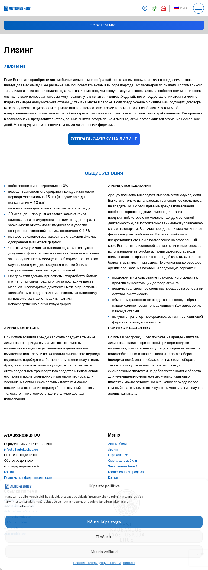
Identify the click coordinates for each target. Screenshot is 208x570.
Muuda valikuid (104, 551)
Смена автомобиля (122, 460)
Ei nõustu (104, 536)
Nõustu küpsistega (104, 521)
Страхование (118, 455)
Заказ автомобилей (122, 466)
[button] (181, 8)
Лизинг (113, 449)
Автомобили (117, 444)
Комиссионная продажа (126, 472)
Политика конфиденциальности (97, 563)
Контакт (129, 563)
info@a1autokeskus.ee (21, 449)
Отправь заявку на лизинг (104, 138)
